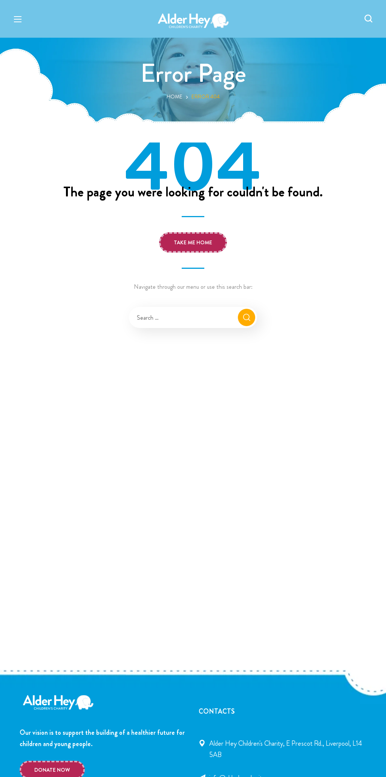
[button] (368, 19)
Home (174, 96)
